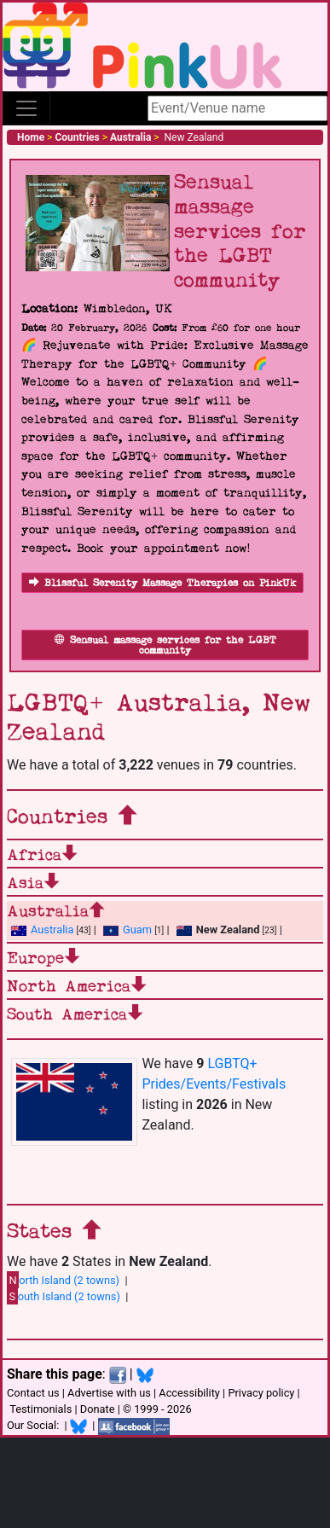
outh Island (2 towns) (63, 1295)
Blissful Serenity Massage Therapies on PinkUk (162, 583)
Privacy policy (261, 1392)
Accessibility (189, 1392)
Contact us (33, 1392)
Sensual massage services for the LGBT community (165, 645)
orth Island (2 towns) (63, 1279)
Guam (127, 929)
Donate (97, 1409)
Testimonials (40, 1409)
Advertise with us (109, 1392)
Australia (42, 929)
